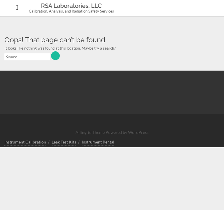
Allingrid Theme (91, 132)
